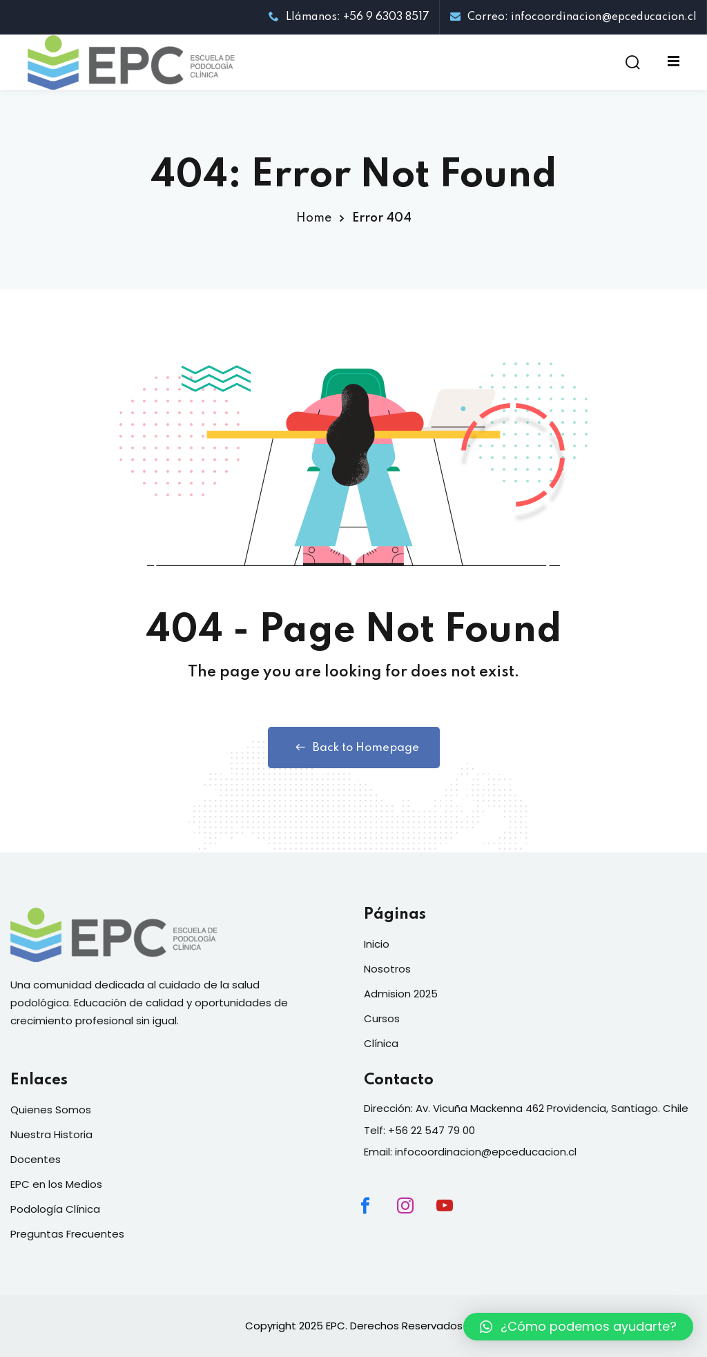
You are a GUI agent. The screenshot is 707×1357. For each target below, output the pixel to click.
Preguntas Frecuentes (67, 1234)
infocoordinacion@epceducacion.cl (486, 1151)
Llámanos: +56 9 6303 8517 (349, 17)
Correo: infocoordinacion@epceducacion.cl (573, 17)
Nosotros (387, 968)
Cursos (382, 1018)
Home (313, 218)
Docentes (35, 1159)
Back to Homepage (354, 747)
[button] (578, 1326)
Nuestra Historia (51, 1134)
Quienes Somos (50, 1109)
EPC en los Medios (56, 1184)
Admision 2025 (401, 993)
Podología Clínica (55, 1209)
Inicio (376, 944)
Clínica (381, 1043)
